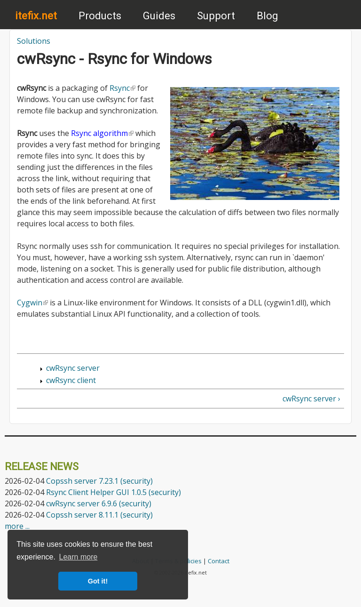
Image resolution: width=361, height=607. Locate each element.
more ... (17, 526)
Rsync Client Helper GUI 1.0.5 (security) (113, 492)
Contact (218, 561)
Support (216, 15)
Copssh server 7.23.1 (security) (99, 481)
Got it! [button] (98, 581)
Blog (267, 15)
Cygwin (32, 302)
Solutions (33, 41)
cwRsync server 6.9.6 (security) (98, 503)
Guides (159, 15)
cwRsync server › (311, 398)
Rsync (122, 88)
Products (99, 15)
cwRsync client (71, 380)
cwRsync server (73, 368)
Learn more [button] (78, 557)
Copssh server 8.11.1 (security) (99, 515)
